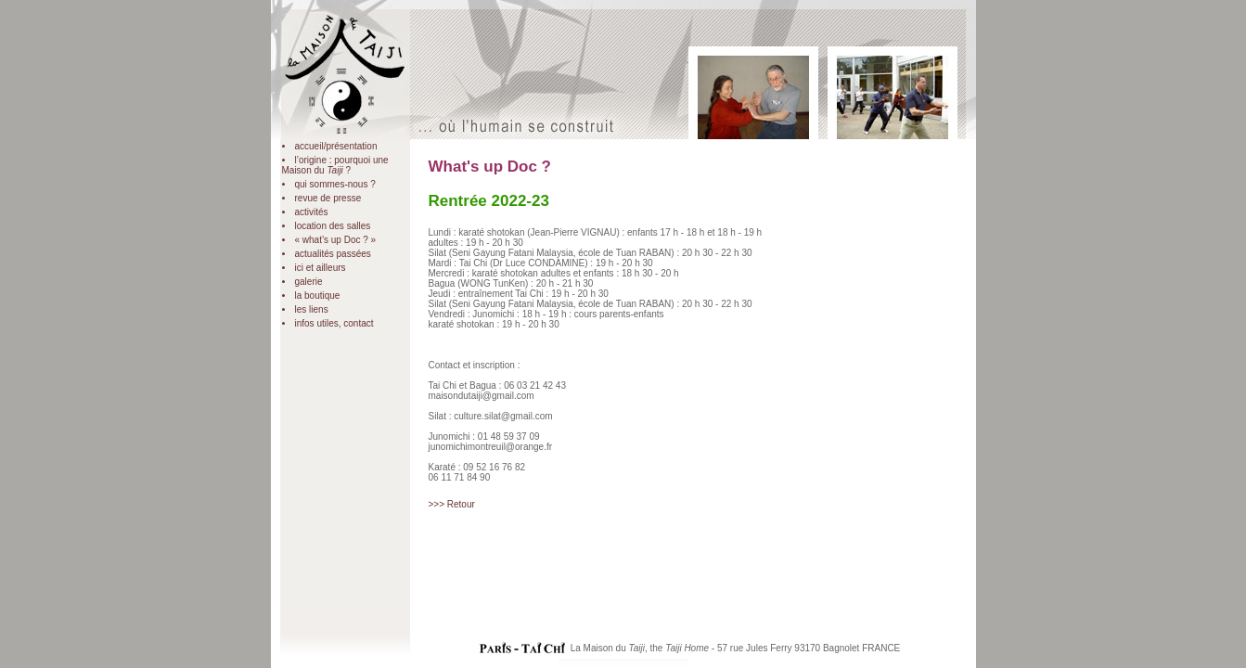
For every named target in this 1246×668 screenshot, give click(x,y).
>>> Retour (452, 504)
